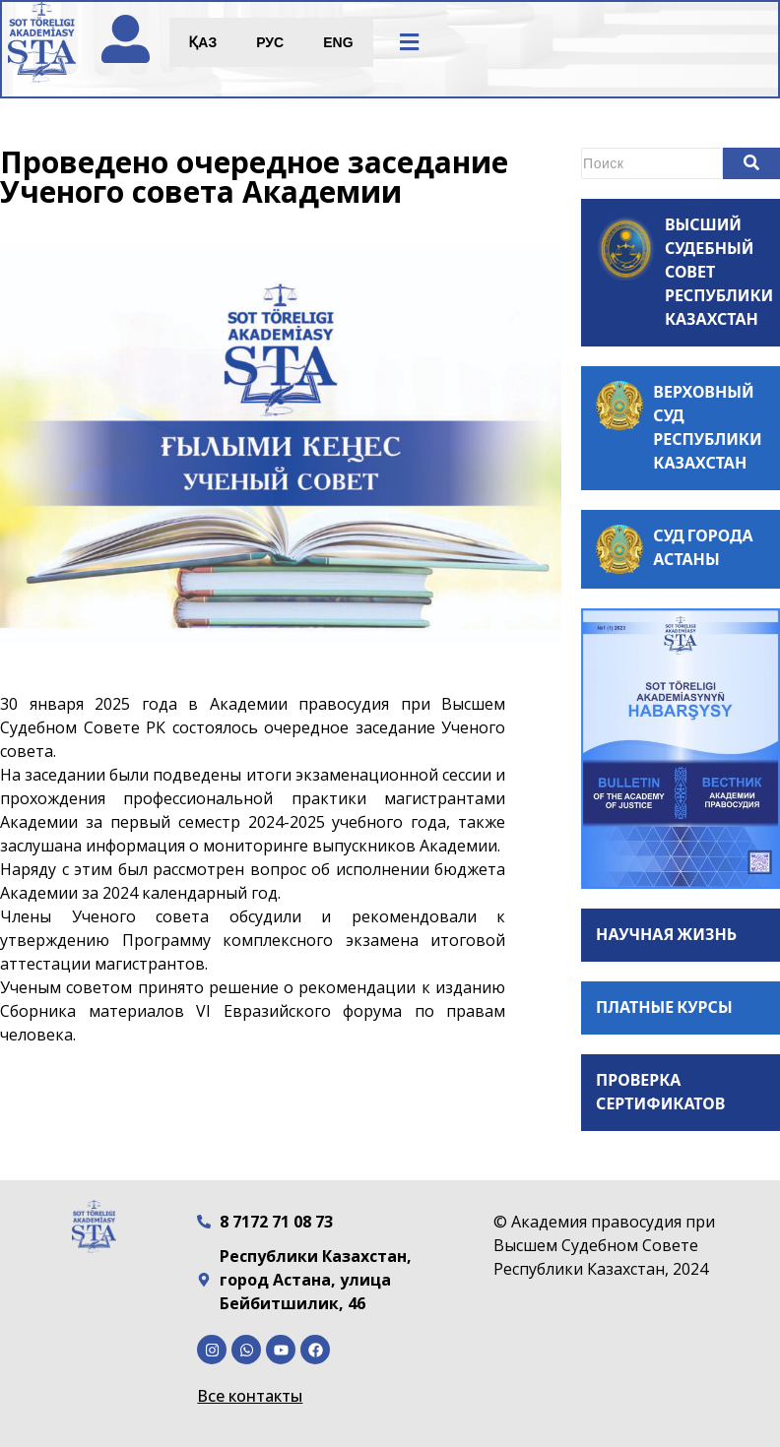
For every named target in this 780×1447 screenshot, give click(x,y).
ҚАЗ (204, 43)
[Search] (652, 163)
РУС (272, 43)
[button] (410, 43)
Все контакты (249, 1396)
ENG (340, 43)
